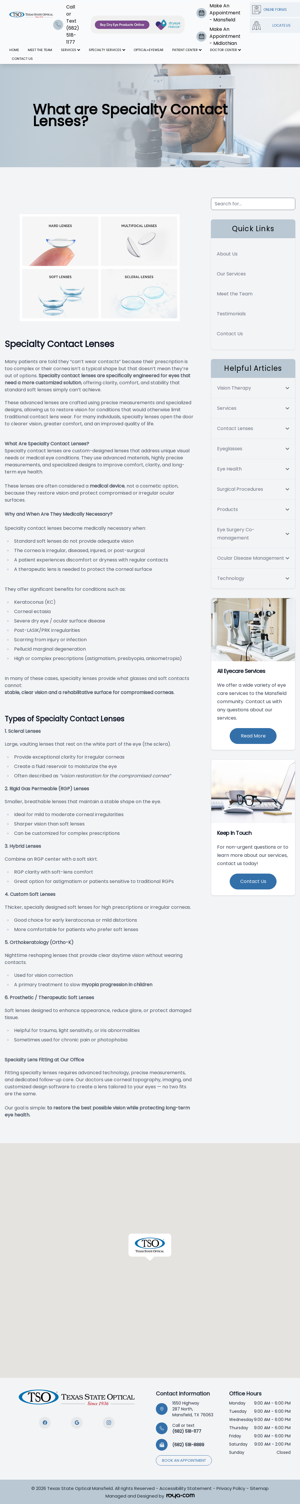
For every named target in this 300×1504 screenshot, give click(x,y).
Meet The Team (40, 50)
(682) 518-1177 (186, 1428)
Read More (253, 735)
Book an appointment (184, 1460)
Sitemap (259, 1488)
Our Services (231, 273)
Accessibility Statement (185, 1488)
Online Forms (269, 9)
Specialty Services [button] (107, 50)
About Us (227, 254)
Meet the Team (235, 293)
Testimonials (231, 313)
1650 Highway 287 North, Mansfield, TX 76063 (192, 1409)
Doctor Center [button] (225, 50)
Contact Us (22, 58)
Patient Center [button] (186, 50)
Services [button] (70, 50)
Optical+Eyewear (148, 50)
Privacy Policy (231, 1488)
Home (14, 50)
